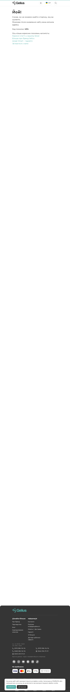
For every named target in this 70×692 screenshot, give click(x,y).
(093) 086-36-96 (42, 648)
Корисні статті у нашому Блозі (25, 36)
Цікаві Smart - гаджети (22, 41)
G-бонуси (31, 635)
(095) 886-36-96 (18, 648)
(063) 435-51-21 (18, 654)
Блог (13, 627)
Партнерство (16, 624)
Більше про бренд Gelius (23, 38)
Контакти (31, 621)
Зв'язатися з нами (20, 43)
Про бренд (16, 621)
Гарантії (30, 632)
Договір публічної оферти (34, 638)
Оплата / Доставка (34, 629)
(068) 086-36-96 (18, 651)
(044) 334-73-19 (42, 651)
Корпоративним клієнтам (17, 631)
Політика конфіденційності (34, 625)
